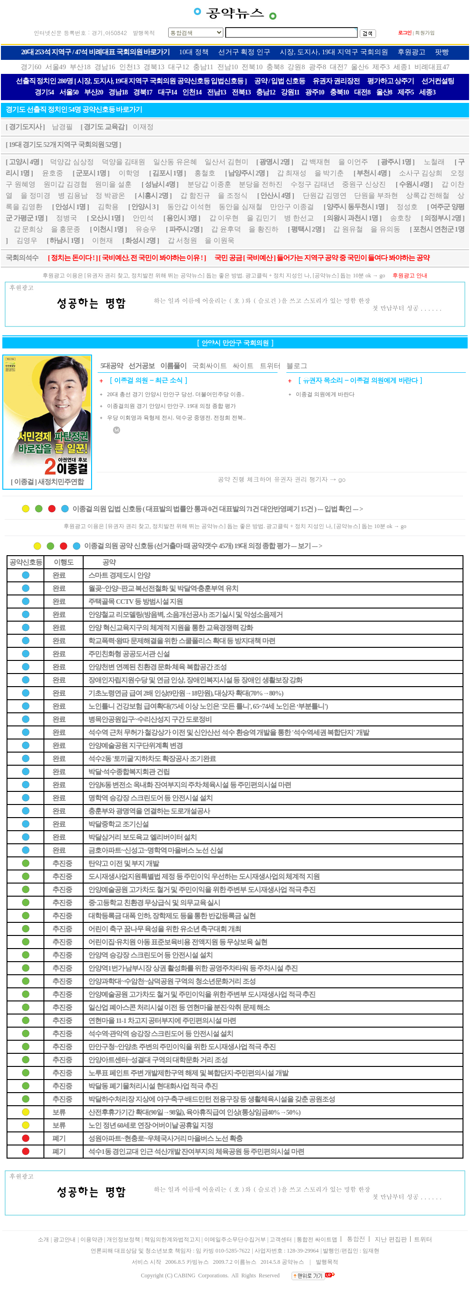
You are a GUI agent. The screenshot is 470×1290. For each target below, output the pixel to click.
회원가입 (425, 32)
